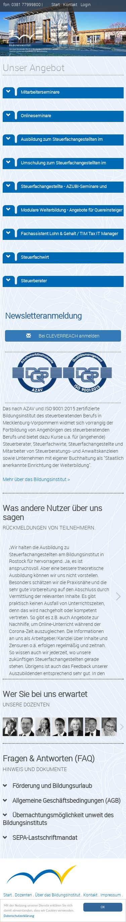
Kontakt (70, 4)
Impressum (110, 894)
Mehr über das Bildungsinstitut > (36, 479)
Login (86, 4)
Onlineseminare (36, 116)
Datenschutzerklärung (19, 916)
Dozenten (23, 894)
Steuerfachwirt (35, 257)
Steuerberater (34, 281)
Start (55, 4)
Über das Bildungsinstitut (57, 894)
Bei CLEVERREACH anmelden (62, 335)
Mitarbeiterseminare (40, 92)
